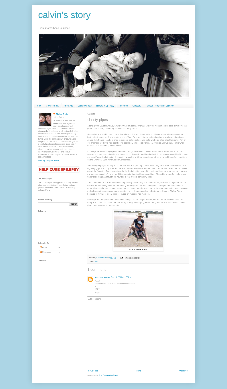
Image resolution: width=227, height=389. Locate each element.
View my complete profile (48, 160)
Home (38, 106)
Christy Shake (62, 114)
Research (123, 106)
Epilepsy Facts (85, 106)
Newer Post (93, 371)
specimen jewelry (102, 277)
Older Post (183, 371)
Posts (43, 247)
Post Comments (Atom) (108, 375)
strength (97, 261)
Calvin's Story (52, 106)
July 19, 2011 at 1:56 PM (121, 277)
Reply (97, 293)
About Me (68, 106)
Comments (45, 252)
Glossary (136, 106)
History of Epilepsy (105, 106)
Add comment (94, 299)
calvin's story (64, 15)
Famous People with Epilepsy (160, 106)
